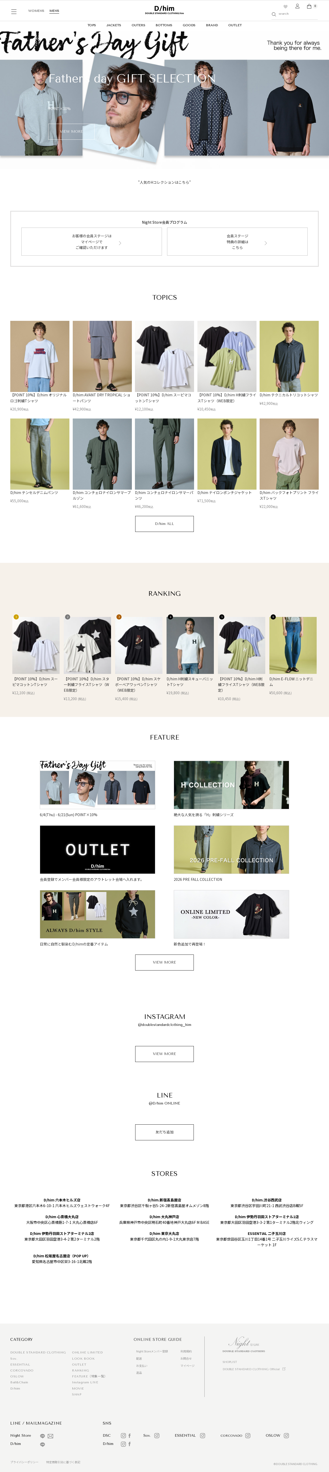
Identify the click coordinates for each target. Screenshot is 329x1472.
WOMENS (36, 11)
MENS (54, 11)
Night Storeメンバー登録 (152, 1351)
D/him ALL (164, 524)
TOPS (91, 25)
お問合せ (186, 1358)
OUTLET (235, 25)
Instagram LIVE (85, 1382)
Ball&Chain (19, 1382)
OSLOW (17, 1376)
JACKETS (113, 25)
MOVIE (78, 1388)
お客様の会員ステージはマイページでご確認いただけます (92, 241)
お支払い (142, 1366)
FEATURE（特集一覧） (89, 1376)
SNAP (76, 1394)
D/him (15, 1388)
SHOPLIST (230, 1362)
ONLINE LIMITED (87, 1352)
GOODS (189, 25)
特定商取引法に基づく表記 (63, 1462)
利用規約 (186, 1351)
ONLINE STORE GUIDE (158, 1339)
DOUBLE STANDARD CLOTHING (38, 1352)
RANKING (80, 1370)
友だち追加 (164, 1132)
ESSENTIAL (20, 1364)
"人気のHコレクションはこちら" (164, 182)
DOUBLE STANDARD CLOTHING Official (251, 1369)
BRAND (212, 25)
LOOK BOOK (83, 1358)
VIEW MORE (164, 962)
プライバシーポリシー (24, 1462)
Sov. (13, 1358)
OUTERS (138, 25)
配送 (139, 1358)
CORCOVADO (21, 1370)
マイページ (187, 1366)
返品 (139, 1372)
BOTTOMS (164, 25)
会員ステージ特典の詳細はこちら (237, 241)
